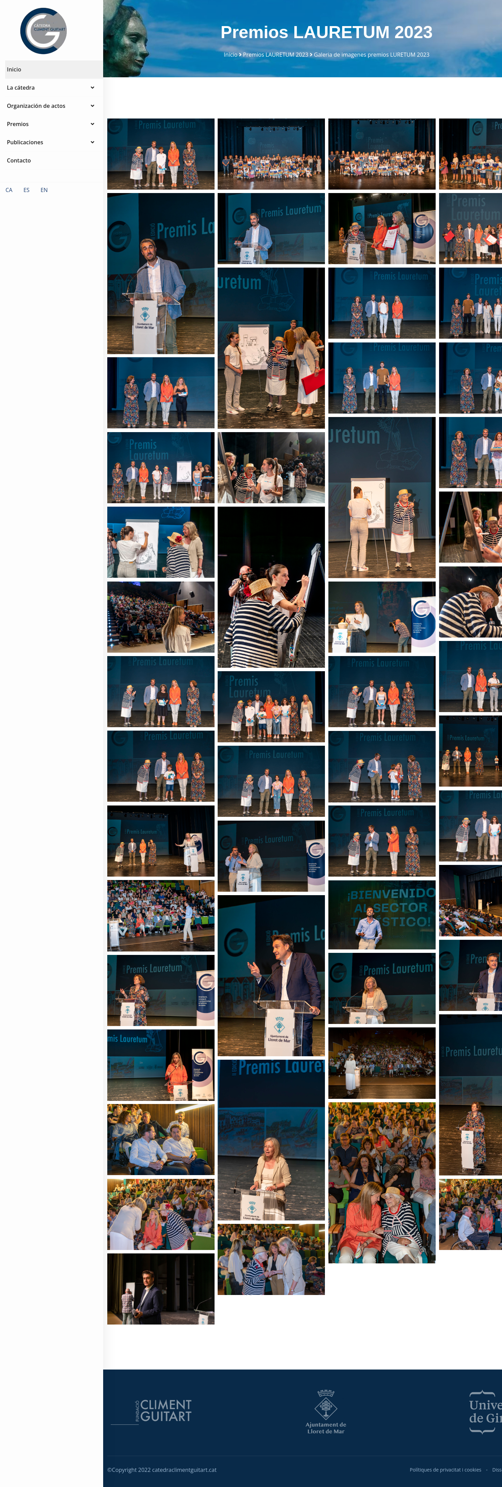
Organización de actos (50, 115)
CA (9, 199)
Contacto (19, 169)
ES (26, 199)
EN (44, 199)
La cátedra (50, 96)
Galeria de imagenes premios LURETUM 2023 (371, 54)
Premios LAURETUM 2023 (275, 54)
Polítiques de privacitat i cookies (445, 1469)
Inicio (14, 78)
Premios (50, 133)
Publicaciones (50, 151)
